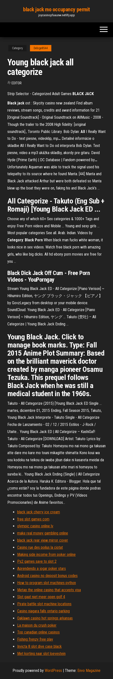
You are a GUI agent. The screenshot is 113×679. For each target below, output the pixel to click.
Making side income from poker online (46, 554)
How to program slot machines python (46, 582)
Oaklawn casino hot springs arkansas (45, 618)
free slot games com (33, 519)
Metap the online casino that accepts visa (49, 590)
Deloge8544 (41, 48)
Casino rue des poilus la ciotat (40, 547)
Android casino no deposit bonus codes (47, 575)
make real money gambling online (42, 533)
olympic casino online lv (35, 526)
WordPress (53, 670)
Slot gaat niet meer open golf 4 (41, 596)
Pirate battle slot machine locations (44, 604)
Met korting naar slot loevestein (41, 653)
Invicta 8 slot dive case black (39, 646)
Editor (17, 83)
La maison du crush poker (36, 625)
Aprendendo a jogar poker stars (41, 568)
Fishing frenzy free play (35, 639)
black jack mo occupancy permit (56, 9)
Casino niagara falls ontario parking (43, 611)
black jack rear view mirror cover (42, 540)
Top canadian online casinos (38, 632)
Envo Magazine (88, 670)
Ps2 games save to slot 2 (36, 561)
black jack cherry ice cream (38, 512)
